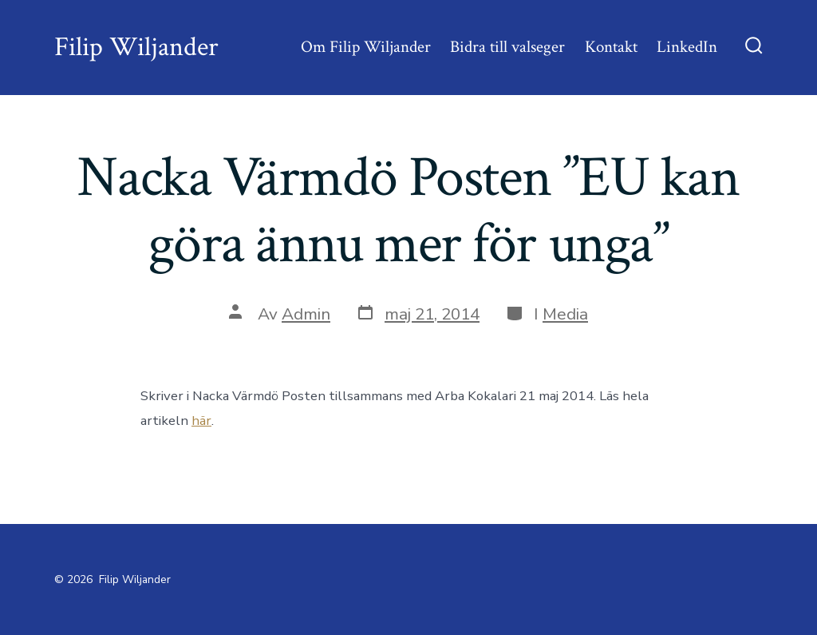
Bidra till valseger (507, 47)
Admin (306, 314)
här (201, 420)
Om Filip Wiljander (366, 47)
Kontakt (611, 47)
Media (565, 314)
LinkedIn (687, 47)
